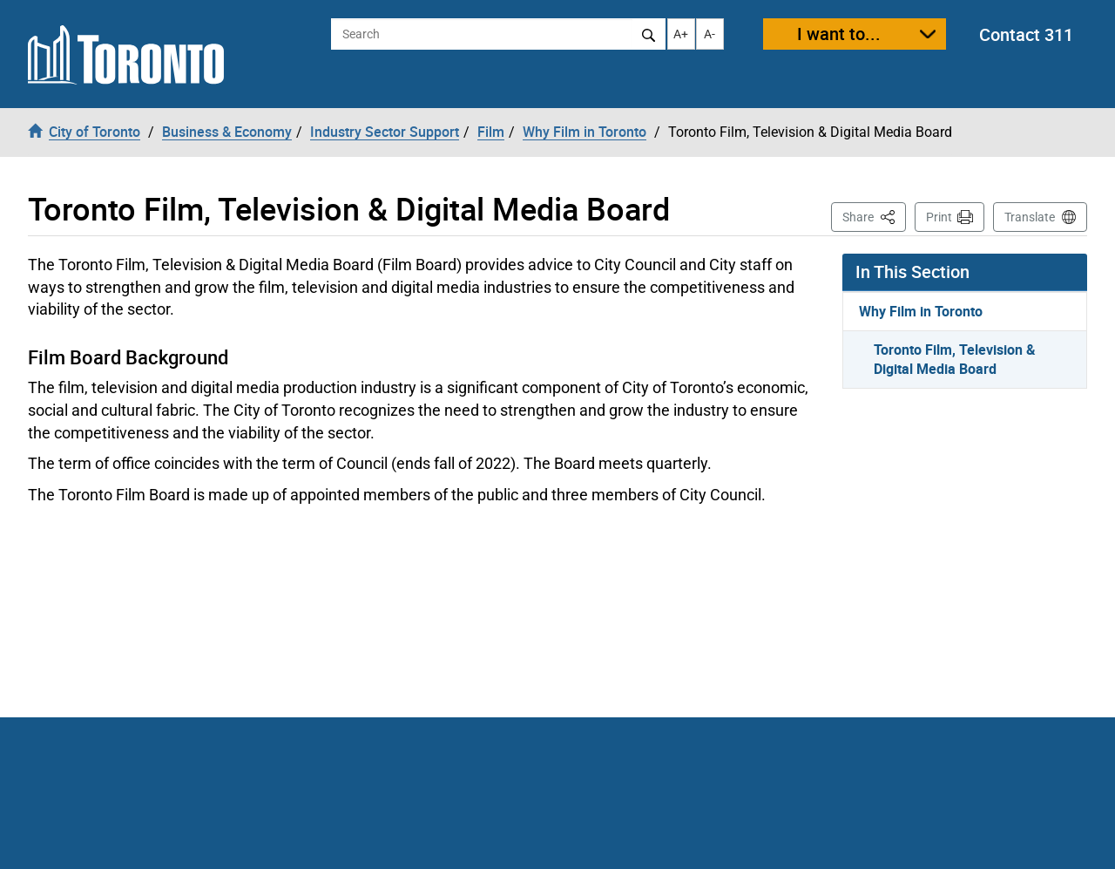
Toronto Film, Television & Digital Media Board (955, 359)
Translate (1029, 217)
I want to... (839, 33)
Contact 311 (1026, 34)
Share (874, 215)
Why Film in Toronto (921, 311)
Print (939, 217)
